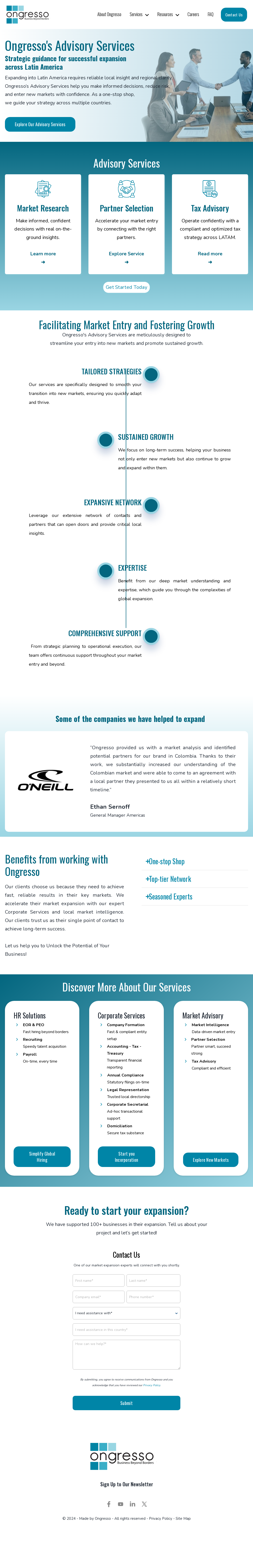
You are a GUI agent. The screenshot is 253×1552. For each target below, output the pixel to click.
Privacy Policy (151, 1394)
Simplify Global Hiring (42, 1188)
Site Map (183, 1525)
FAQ (210, 14)
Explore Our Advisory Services (40, 124)
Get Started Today (126, 288)
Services (136, 14)
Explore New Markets (211, 1191)
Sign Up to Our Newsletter (126, 1491)
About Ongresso (109, 14)
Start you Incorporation (126, 1188)
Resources (165, 14)
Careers (193, 14)
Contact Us (234, 15)
